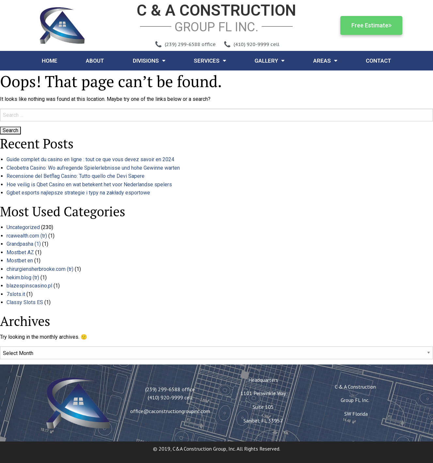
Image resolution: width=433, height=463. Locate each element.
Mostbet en (20, 260)
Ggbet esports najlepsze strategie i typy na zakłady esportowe (78, 193)
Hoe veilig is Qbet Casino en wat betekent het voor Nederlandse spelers (89, 184)
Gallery (270, 60)
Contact (378, 60)
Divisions (149, 60)
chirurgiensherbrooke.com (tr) (40, 269)
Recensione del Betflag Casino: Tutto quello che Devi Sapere (76, 176)
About (95, 60)
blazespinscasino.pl (29, 286)
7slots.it (16, 294)
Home (49, 60)
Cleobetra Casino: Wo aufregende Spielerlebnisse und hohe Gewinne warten (93, 168)
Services (210, 60)
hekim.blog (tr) (23, 277)
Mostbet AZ (20, 252)
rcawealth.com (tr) (27, 236)
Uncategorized (23, 227)
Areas (325, 60)
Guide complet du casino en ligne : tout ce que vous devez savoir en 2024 (90, 159)
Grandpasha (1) (24, 244)
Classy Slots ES (25, 302)
